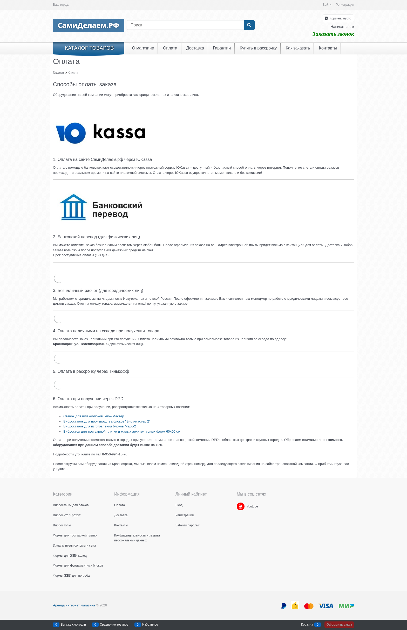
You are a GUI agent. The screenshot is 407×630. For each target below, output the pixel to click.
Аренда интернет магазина (74, 605)
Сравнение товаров (114, 624)
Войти (327, 4)
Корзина (307, 624)
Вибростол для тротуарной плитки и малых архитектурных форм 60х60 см (121, 431)
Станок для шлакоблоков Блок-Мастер (93, 416)
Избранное (150, 624)
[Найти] (249, 25)
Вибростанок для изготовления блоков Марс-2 (99, 426)
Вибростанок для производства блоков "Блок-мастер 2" (106, 421)
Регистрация (345, 4)
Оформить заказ (339, 624)
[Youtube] (241, 506)
